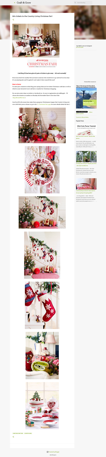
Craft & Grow (24, 2)
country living (28, 433)
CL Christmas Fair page (44, 104)
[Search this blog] (84, 2)
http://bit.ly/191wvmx (18, 97)
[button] (13, 20)
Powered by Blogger (53, 452)
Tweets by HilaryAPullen (82, 117)
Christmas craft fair (18, 433)
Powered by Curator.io (90, 81)
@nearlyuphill (79, 47)
